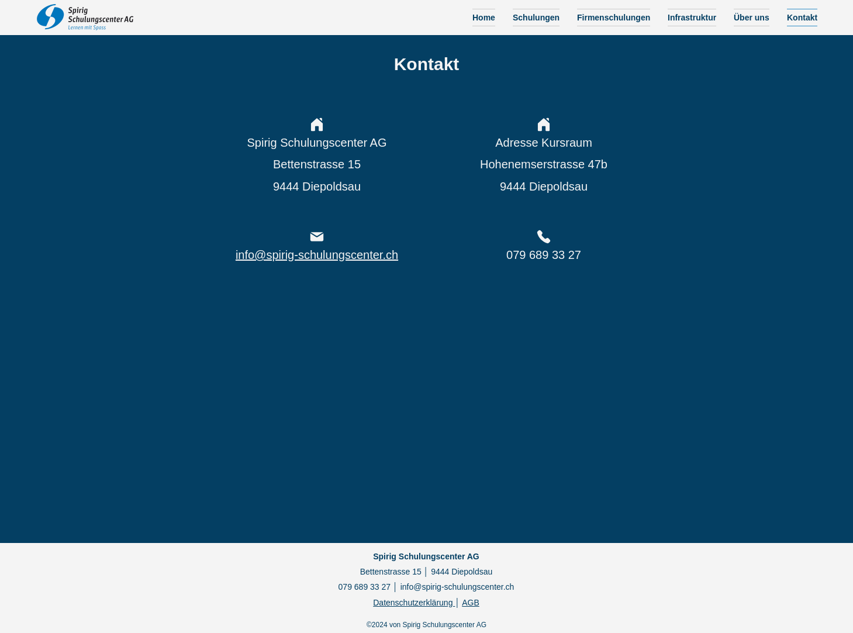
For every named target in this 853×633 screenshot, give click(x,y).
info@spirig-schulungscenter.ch (457, 587)
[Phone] (543, 236)
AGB (470, 602)
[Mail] (317, 236)
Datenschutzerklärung (414, 602)
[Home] (317, 124)
